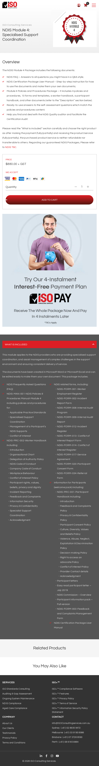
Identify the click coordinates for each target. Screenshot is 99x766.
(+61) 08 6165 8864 (68, 742)
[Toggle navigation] (93, 5)
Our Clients (8, 728)
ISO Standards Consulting (16, 689)
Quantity (11, 186)
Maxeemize (71, 761)
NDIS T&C (10, 147)
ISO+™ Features (60, 694)
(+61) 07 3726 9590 (72, 737)
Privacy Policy (9, 738)
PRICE (9, 160)
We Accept (12, 172)
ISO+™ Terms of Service (64, 703)
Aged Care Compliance (14, 708)
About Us (7, 723)
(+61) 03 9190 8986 (74, 732)
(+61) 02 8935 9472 (70, 728)
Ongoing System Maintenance (18, 698)
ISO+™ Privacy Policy (63, 698)
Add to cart (50, 200)
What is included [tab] (49, 344)
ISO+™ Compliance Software (67, 689)
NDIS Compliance (11, 703)
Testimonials (9, 733)
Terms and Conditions (13, 743)
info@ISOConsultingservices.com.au (71, 723)
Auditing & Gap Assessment (17, 694)
